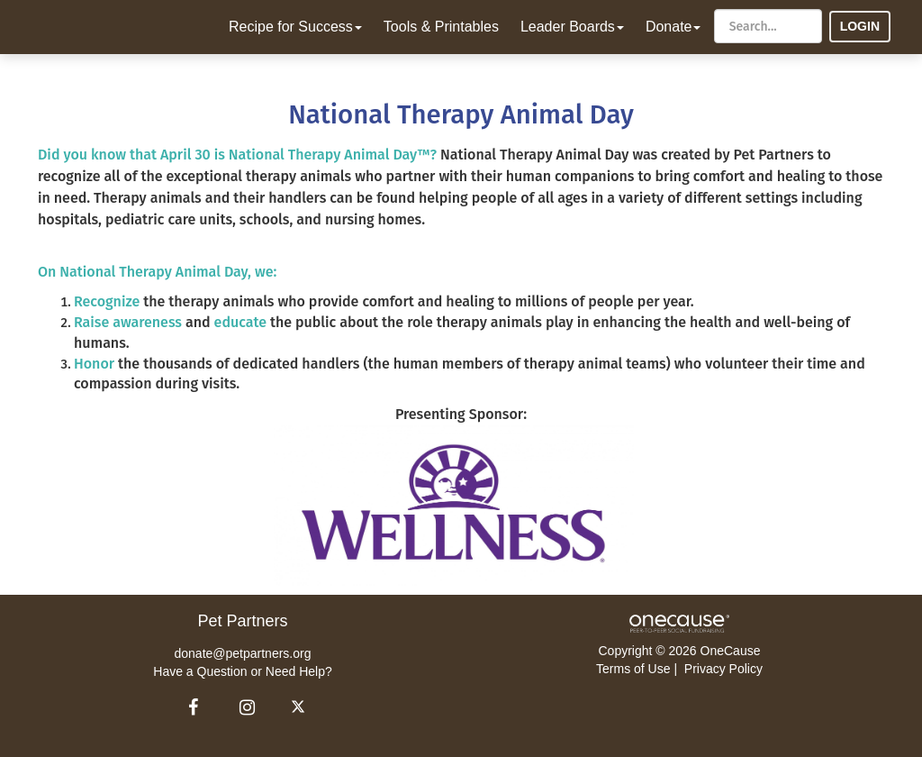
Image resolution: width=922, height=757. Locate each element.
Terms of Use (633, 668)
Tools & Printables (441, 26)
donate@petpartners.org (243, 653)
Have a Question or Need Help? (242, 671)
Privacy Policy (723, 668)
